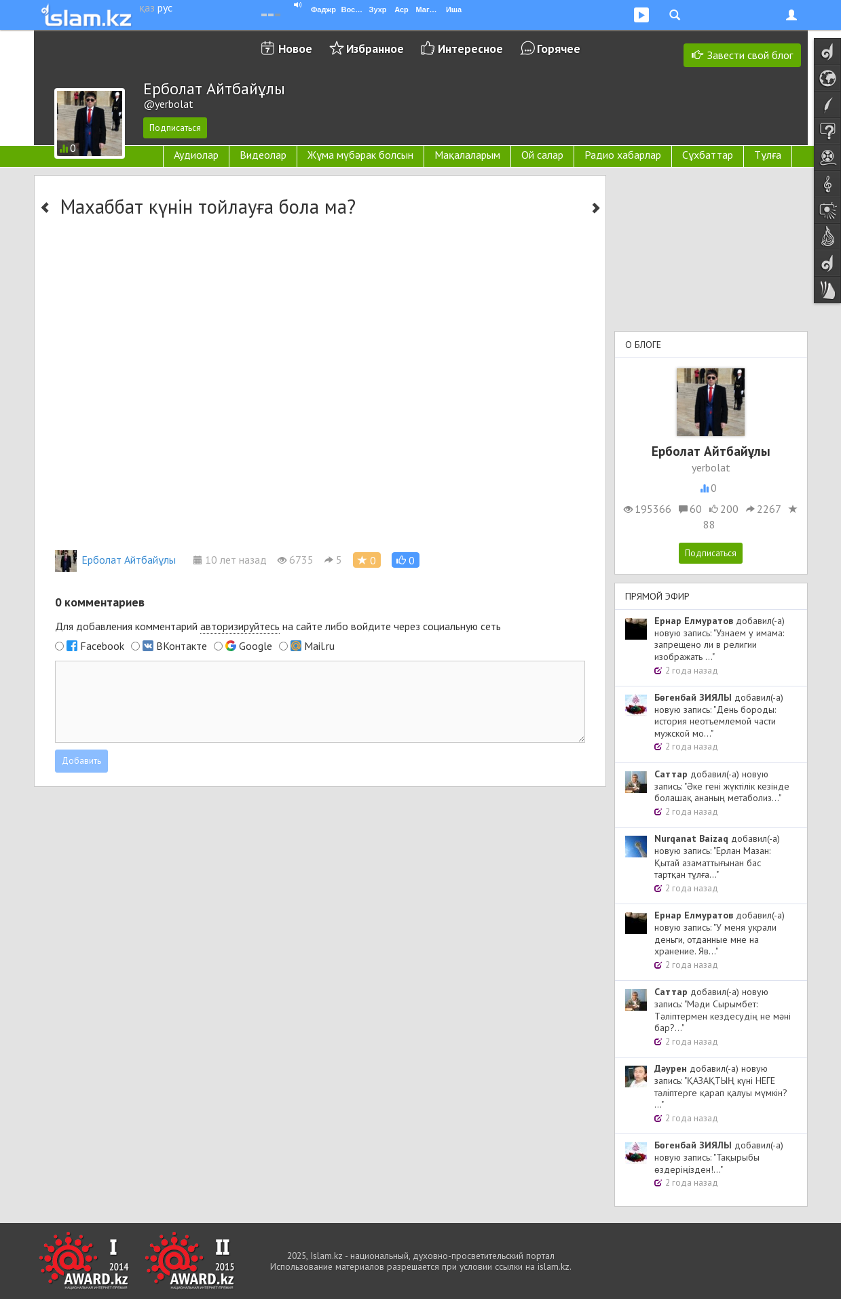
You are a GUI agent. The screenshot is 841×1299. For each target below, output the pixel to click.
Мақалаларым (467, 154)
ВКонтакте (181, 645)
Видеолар (263, 154)
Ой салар (542, 154)
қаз (147, 7)
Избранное (375, 48)
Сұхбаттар (707, 154)
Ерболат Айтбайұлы (115, 559)
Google (255, 645)
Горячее (558, 48)
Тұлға (767, 154)
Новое (295, 48)
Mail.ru (319, 645)
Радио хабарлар (622, 154)
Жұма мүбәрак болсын (360, 154)
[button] (405, 560)
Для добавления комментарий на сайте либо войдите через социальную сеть (278, 626)
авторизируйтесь (240, 626)
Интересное (470, 48)
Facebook (102, 645)
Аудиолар (196, 154)
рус (164, 7)
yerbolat (711, 467)
